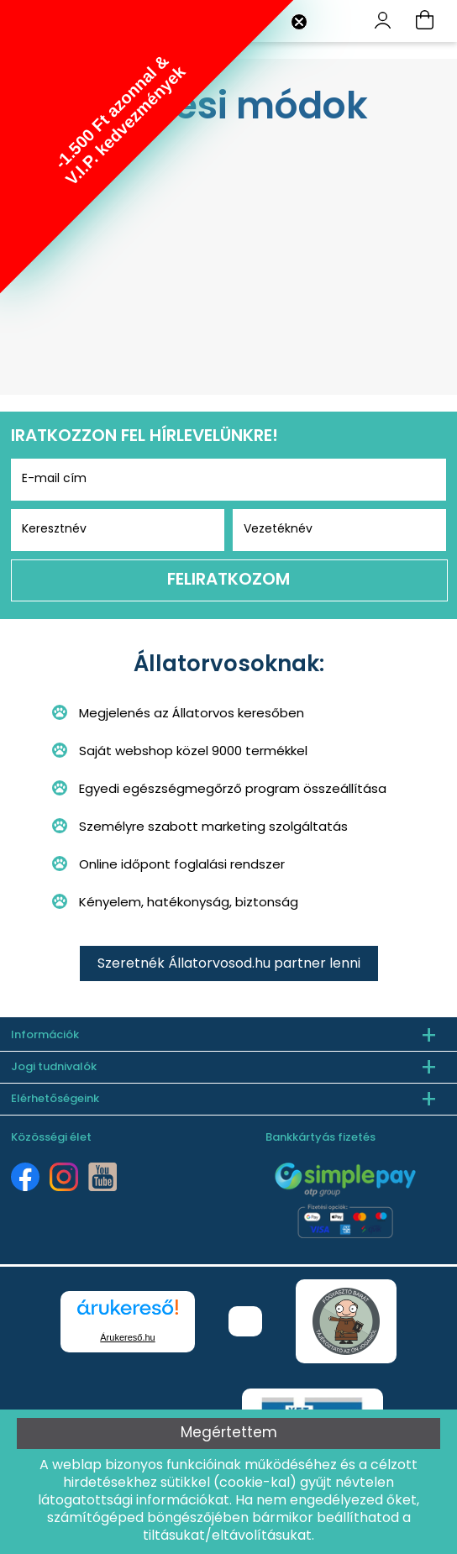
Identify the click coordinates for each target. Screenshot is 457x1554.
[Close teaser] (299, 21)
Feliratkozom (228, 580)
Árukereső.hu (127, 1337)
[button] (147, 147)
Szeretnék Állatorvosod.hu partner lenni (228, 964)
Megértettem (229, 1433)
